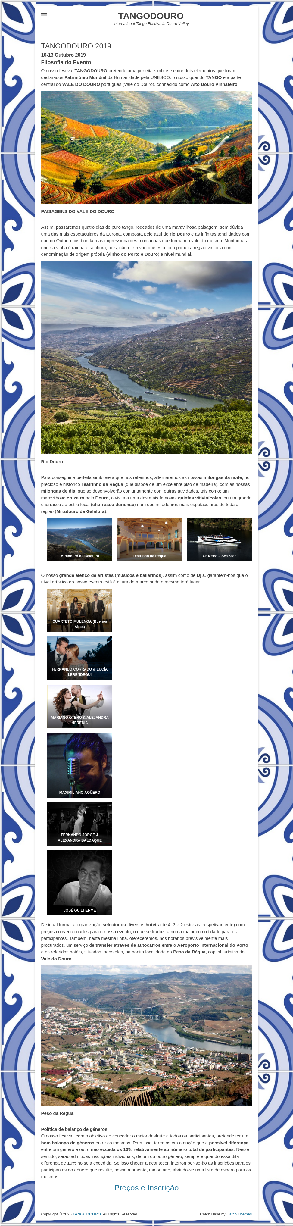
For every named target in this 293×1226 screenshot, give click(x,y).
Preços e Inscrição (146, 1187)
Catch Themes (239, 1214)
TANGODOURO (151, 16)
